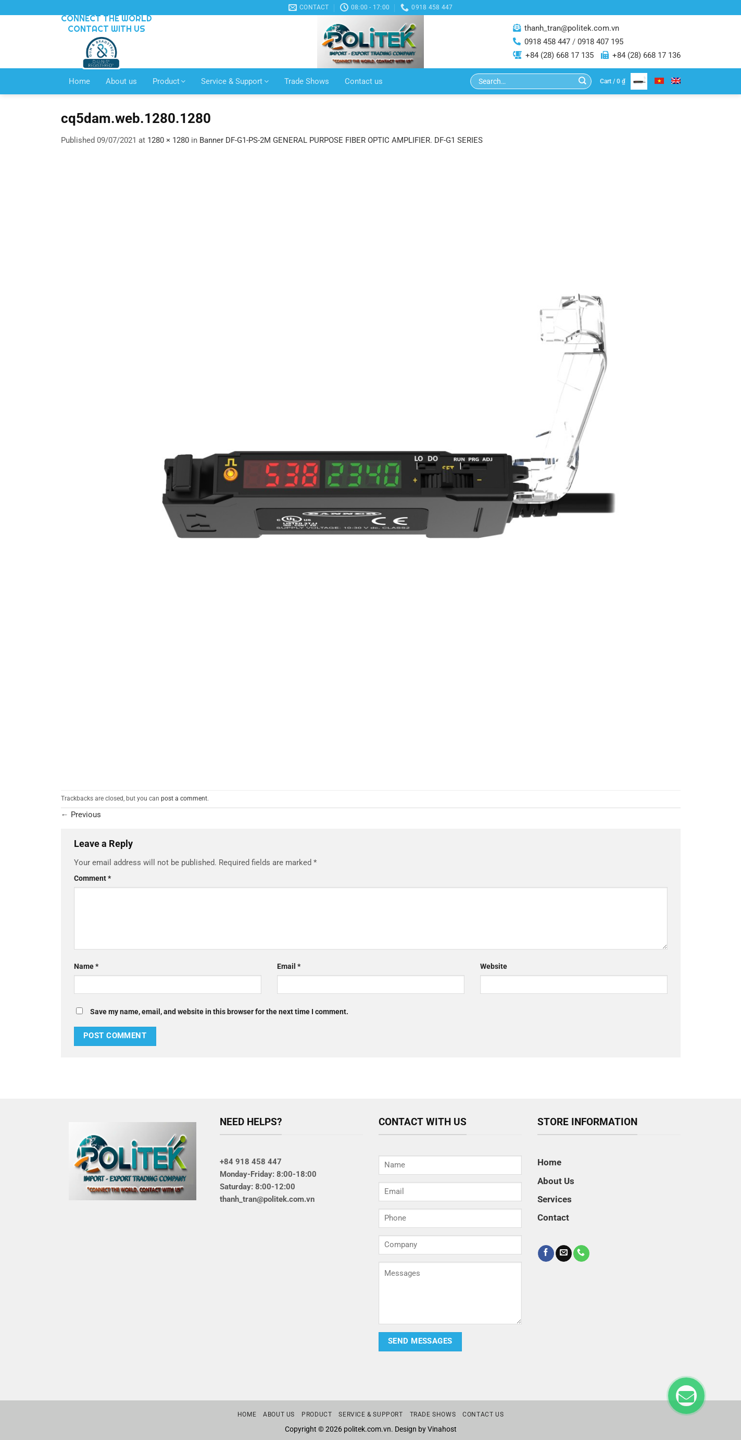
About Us (555, 1181)
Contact (553, 1217)
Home (79, 81)
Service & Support (235, 81)
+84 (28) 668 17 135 (559, 55)
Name (86, 966)
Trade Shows (306, 81)
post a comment (184, 798)
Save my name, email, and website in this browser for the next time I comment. (219, 1011)
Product (169, 81)
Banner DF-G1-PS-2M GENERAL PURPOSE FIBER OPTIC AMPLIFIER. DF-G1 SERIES (341, 140)
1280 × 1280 (168, 140)
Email (288, 966)
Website (493, 966)
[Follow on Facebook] (546, 1253)
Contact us (364, 81)
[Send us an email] (564, 1253)
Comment (92, 878)
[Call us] (581, 1253)
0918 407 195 (600, 41)
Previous (81, 814)
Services (554, 1199)
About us (121, 81)
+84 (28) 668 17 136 (646, 55)
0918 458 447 (547, 41)
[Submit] (582, 81)
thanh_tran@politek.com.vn (571, 28)
